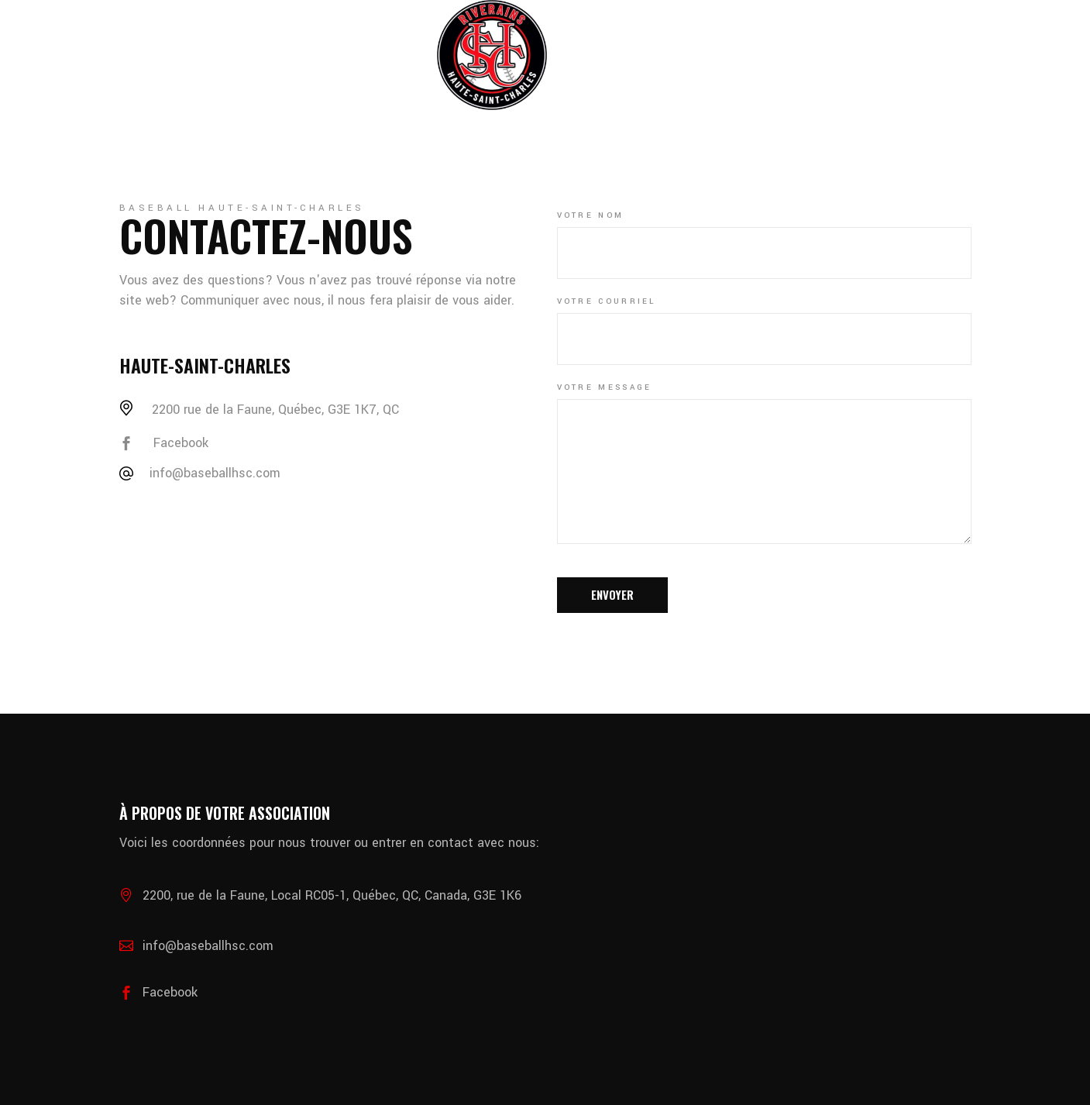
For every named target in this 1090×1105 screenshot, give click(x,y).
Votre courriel (606, 301)
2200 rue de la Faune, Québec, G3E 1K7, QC (275, 409)
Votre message (604, 387)
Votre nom (590, 215)
